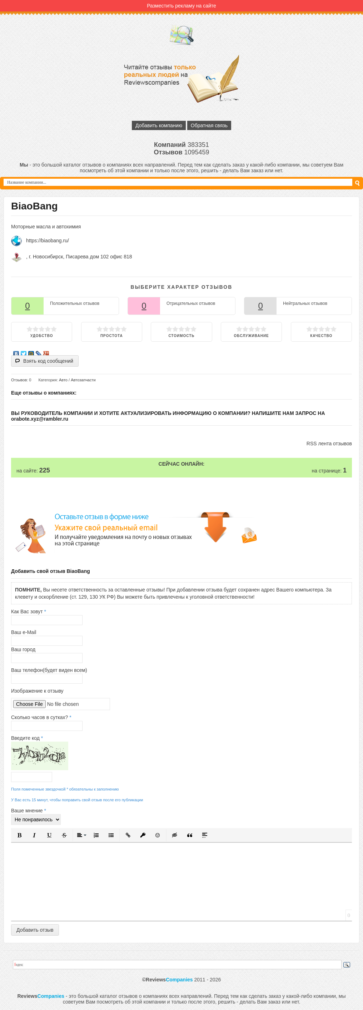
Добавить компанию (158, 125)
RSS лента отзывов (329, 443)
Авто (63, 380)
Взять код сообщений (48, 361)
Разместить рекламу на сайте (181, 6)
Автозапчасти (83, 380)
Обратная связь (209, 125)
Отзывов (19, 380)
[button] (19, 835)
